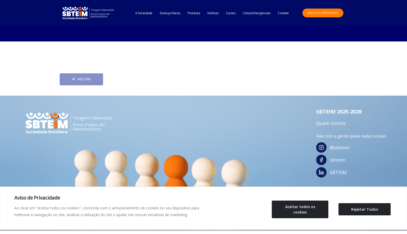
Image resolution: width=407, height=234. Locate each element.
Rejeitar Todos (364, 209)
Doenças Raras (170, 13)
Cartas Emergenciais (256, 13)
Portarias (194, 13)
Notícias (212, 13)
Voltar (81, 79)
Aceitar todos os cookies (300, 209)
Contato (283, 13)
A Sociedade (143, 13)
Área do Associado (323, 13)
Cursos (230, 13)
